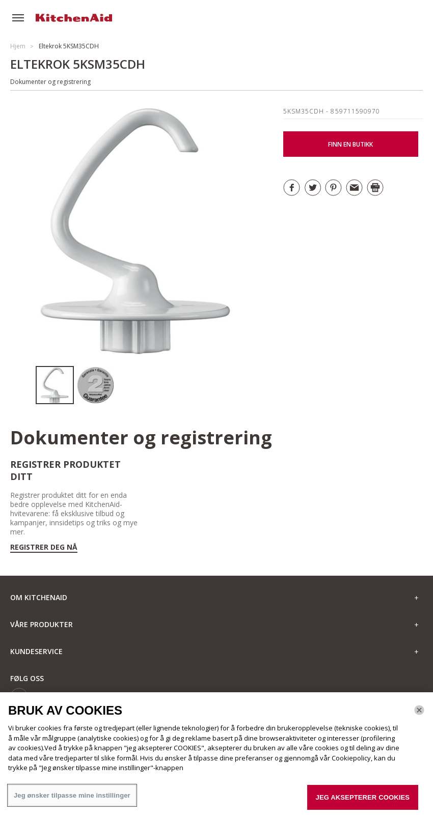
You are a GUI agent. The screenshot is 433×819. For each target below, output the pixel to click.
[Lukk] (419, 713)
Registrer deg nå (43, 547)
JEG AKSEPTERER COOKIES (363, 801)
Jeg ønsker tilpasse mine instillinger (72, 799)
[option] (56, 385)
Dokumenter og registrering (50, 81)
